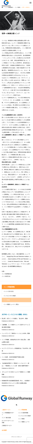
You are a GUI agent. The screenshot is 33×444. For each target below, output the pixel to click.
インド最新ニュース (23, 421)
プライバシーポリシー (16, 436)
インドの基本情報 (23, 412)
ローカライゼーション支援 (8, 421)
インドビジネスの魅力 (10, 295)
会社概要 (4, 430)
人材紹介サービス (7, 425)
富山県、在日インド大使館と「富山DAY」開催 (15, 318)
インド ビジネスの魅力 (24, 415)
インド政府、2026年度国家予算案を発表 (13, 357)
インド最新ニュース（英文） (12, 304)
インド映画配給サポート (8, 413)
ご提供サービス (6, 409)
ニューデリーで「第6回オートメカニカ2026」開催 (16, 333)
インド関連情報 (22, 409)
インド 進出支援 (6, 417)
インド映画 (21, 418)
